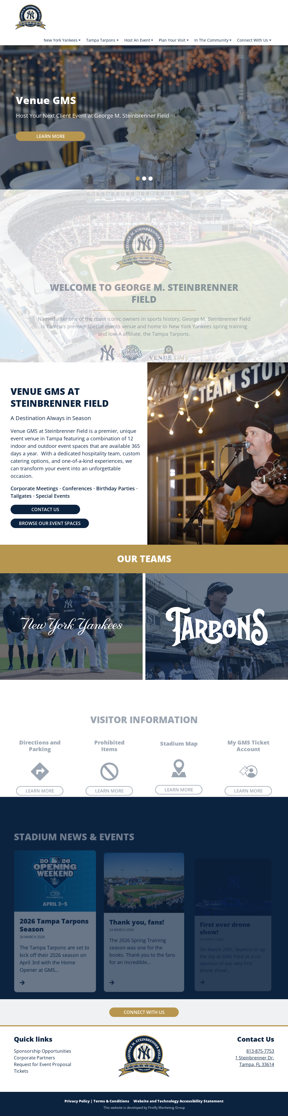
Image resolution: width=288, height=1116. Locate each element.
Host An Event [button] (137, 40)
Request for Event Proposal (42, 1064)
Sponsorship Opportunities (42, 1051)
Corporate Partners (34, 1058)
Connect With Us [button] (252, 40)
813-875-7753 (260, 1051)
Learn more (50, 136)
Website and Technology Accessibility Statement (178, 1101)
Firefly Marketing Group (166, 1107)
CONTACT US (45, 509)
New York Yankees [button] (61, 40)
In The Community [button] (211, 40)
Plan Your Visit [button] (172, 40)
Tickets (21, 1071)
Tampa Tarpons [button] (100, 40)
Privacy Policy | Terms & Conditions (96, 1101)
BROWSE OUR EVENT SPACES (50, 523)
